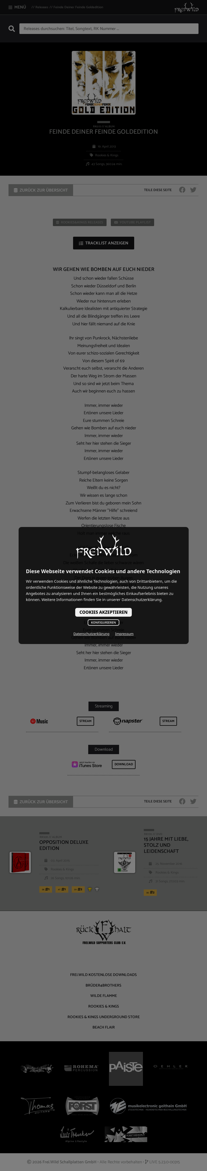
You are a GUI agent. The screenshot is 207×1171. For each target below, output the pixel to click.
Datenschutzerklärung (91, 633)
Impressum (124, 633)
